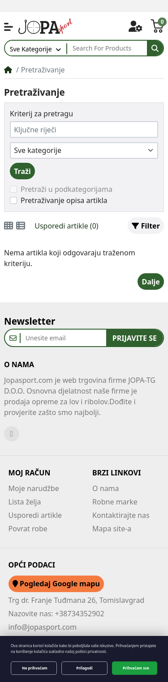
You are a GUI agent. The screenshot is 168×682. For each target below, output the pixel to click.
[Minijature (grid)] (8, 226)
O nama (105, 488)
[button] (8, 26)
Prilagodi (84, 667)
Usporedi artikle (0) (66, 226)
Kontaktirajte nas (121, 515)
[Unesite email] (63, 338)
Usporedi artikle (35, 515)
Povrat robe (28, 529)
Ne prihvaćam (34, 667)
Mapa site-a (111, 529)
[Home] (8, 70)
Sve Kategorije (31, 49)
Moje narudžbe (34, 488)
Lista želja (25, 502)
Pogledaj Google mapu (56, 584)
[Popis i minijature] (20, 226)
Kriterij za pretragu (41, 114)
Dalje (150, 282)
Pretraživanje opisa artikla (64, 200)
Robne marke (115, 502)
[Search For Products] (107, 48)
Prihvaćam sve (136, 667)
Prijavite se (134, 338)
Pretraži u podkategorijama (66, 189)
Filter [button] (146, 226)
